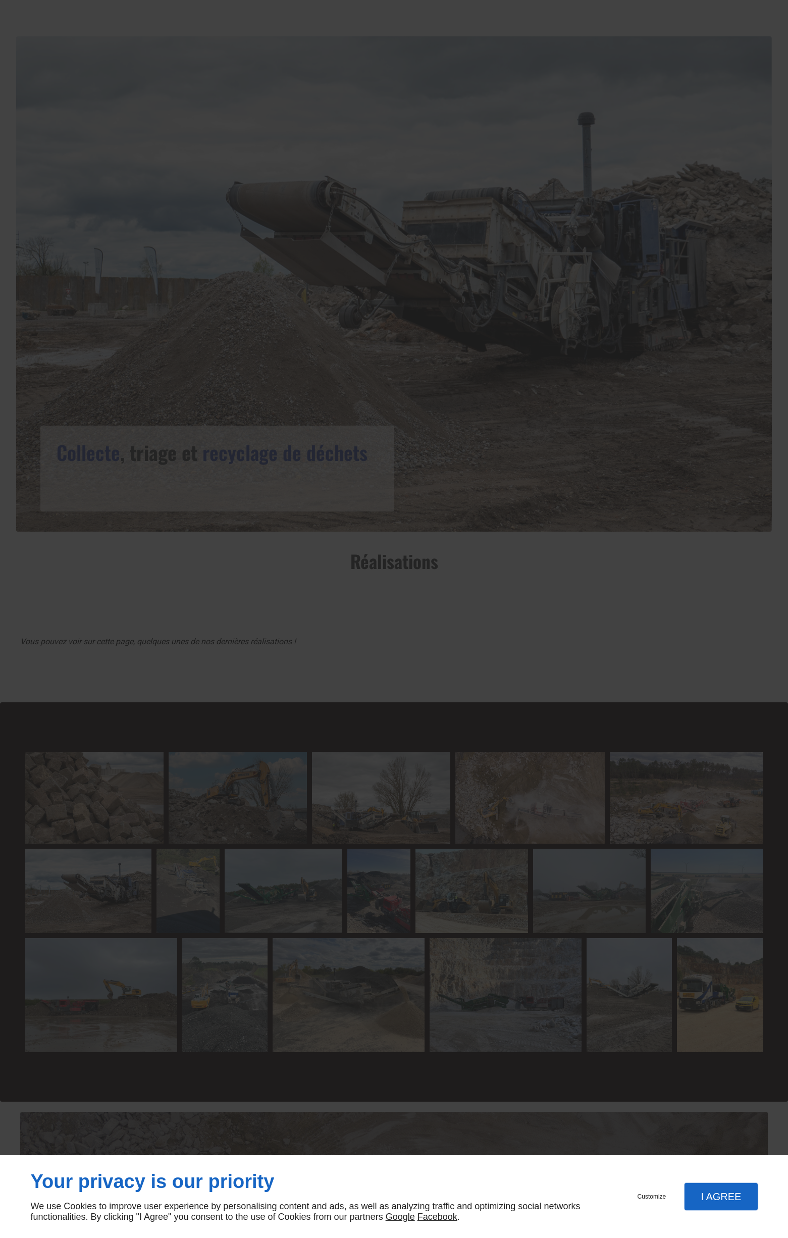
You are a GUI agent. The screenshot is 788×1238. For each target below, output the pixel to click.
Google (400, 1217)
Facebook (437, 1217)
